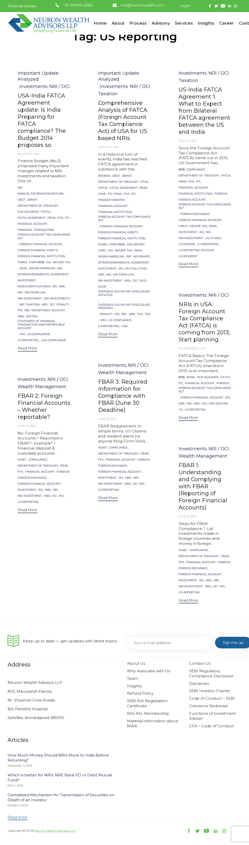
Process (138, 25)
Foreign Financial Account (40, 244)
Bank (191, 377)
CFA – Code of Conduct (211, 726)
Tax (22, 334)
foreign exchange (194, 214)
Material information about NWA (152, 723)
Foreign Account (192, 199)
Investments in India (34, 286)
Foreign (221, 193)
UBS (103, 320)
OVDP (102, 286)
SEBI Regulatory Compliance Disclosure (211, 673)
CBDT (21, 199)
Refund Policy (140, 693)
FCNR (102, 194)
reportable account (48, 310)
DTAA (144, 182)
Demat (32, 199)
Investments (33, 86)
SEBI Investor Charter (209, 690)
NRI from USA (35, 292)
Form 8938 (36, 262)
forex (22, 262)
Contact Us (200, 663)
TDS (147, 314)
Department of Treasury (38, 205)
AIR (20, 187)
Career (226, 23)
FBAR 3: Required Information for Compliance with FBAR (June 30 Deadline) (122, 395)
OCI (52, 304)
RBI (26, 310)
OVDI (142, 280)
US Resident (188, 256)
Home (100, 23)
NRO (45, 304)
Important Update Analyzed (38, 76)
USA (124, 326)
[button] (27, 348)
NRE (62, 286)
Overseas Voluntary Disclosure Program (124, 306)
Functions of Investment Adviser (212, 716)
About (118, 25)
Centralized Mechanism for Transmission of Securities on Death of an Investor (61, 797)
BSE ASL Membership (148, 713)
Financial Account (32, 224)
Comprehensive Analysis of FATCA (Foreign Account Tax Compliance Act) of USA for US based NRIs (122, 121)
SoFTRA (31, 316)
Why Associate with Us (148, 671)
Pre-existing (218, 403)
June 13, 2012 (107, 419)
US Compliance (38, 334)
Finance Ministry (111, 200)
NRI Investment (30, 298)
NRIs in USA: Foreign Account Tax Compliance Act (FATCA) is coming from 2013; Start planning (204, 322)
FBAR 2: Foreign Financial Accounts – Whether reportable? (44, 406)
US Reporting (28, 340)
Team (132, 678)
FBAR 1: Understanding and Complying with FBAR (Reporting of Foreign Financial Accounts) (203, 486)
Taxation (108, 94)
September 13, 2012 (192, 348)
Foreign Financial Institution (41, 256)
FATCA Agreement (32, 217)
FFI (67, 217)
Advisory (161, 25)
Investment (27, 280)
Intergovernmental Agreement (43, 274)
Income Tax (61, 262)
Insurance (141, 256)
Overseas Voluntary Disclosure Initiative (124, 293)
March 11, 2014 (108, 147)
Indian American (42, 268)
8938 (182, 169)
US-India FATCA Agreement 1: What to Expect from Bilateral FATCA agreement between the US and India (204, 110)
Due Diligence (28, 211)
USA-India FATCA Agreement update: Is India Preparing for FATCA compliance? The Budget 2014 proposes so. (42, 120)
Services (184, 25)
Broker (104, 175)
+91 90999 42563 (78, 5)
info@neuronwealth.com (142, 5)
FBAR (143, 188)
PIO (20, 310)
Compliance (196, 169)
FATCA (45, 211)
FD (110, 194)
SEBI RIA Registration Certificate (147, 703)
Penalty (62, 304)
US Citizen (213, 238)
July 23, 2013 (187, 141)
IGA (48, 262)
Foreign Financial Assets (38, 250)
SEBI (21, 316)
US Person (187, 244)
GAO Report (136, 244)
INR (59, 268)
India (23, 268)
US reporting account (197, 250)
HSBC (102, 250)
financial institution (115, 212)
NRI (20, 292)
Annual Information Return (41, 193)
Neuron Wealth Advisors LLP (55, 830)
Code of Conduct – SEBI (212, 698)
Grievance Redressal (208, 705)
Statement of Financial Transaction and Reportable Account (41, 325)
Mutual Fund (136, 268)
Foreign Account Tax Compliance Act (44, 236)
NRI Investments (57, 298)
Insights (206, 25)
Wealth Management (122, 372)
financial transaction (36, 230)
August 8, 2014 (28, 154)
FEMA (52, 217)
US (181, 409)
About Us (136, 663)
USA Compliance (53, 340)
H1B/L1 (183, 226)
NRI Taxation (29, 304)
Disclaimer (199, 683)
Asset (102, 447)
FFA (60, 217)
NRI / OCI (59, 86)
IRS (54, 286)
